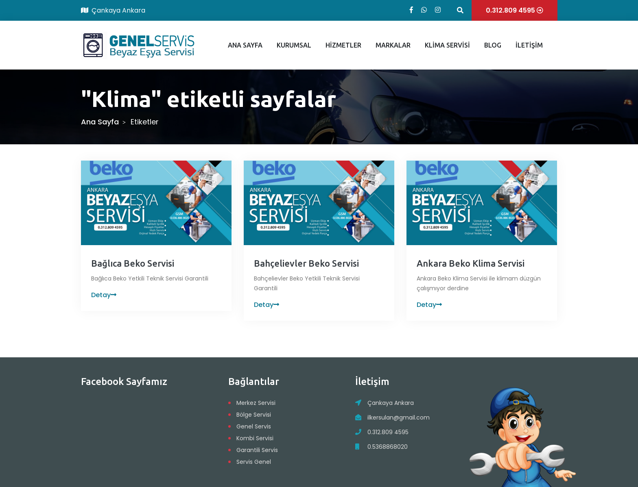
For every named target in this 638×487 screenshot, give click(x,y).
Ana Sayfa (100, 122)
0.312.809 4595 (388, 432)
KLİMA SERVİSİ (447, 45)
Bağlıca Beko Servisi (132, 263)
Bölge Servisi (253, 415)
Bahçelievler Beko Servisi (306, 263)
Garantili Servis (257, 450)
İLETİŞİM (529, 45)
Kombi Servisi (254, 438)
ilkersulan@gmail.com (398, 417)
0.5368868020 (387, 447)
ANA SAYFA (245, 45)
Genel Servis (253, 426)
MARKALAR (393, 45)
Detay (103, 295)
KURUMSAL (294, 45)
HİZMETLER (343, 45)
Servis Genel (253, 462)
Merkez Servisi (255, 403)
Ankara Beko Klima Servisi (470, 263)
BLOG (492, 45)
